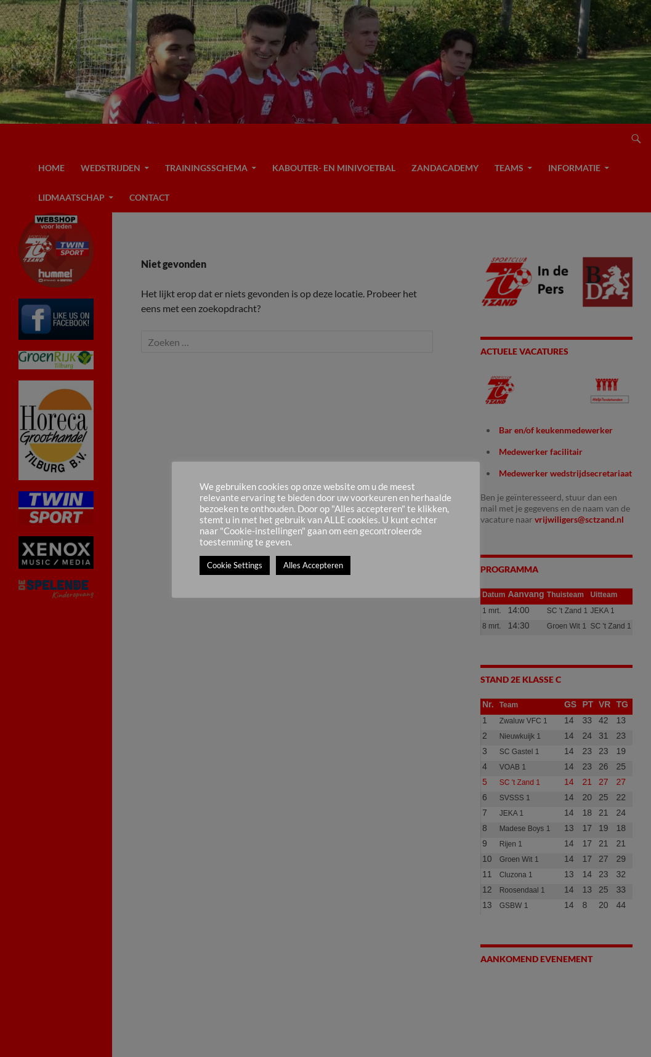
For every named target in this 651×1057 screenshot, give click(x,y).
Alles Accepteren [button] (313, 565)
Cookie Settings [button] (234, 565)
